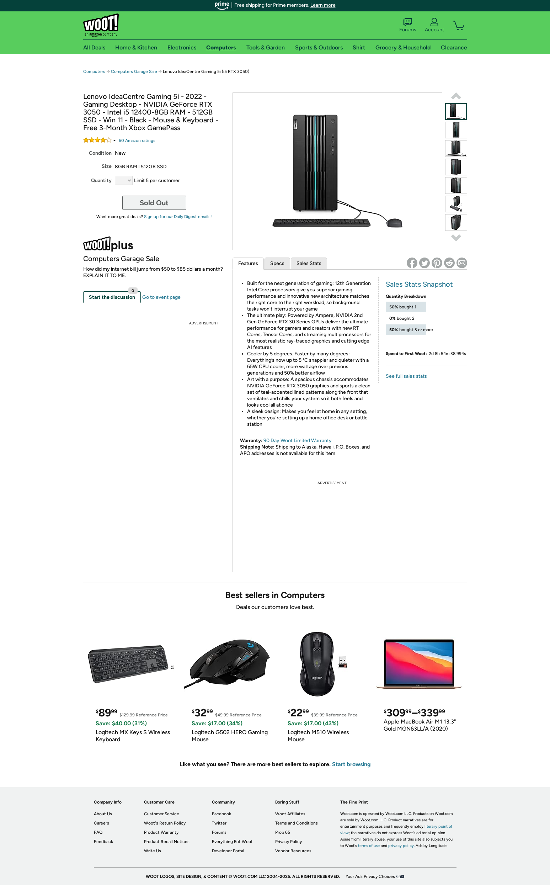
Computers (94, 71)
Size (107, 166)
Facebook (221, 813)
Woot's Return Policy (165, 823)
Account (434, 25)
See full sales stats (406, 376)
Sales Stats (309, 263)
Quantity (101, 180)
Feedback (103, 841)
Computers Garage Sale (134, 71)
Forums (407, 25)
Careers (101, 823)
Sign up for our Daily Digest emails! (178, 216)
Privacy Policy (288, 841)
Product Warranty (161, 832)
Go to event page (161, 297)
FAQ (98, 832)
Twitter (219, 823)
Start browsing (351, 764)
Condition (100, 153)
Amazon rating (137, 140)
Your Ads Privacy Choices (370, 876)
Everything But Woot (232, 841)
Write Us (152, 850)
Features (248, 263)
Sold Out (154, 202)
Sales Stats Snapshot (419, 284)
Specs (277, 263)
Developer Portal (228, 850)
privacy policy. (401, 845)
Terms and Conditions (296, 823)
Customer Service (161, 813)
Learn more (323, 5)
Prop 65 (282, 832)
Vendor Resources (293, 850)
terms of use (369, 845)
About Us (103, 813)
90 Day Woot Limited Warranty (297, 441)
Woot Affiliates (290, 813)
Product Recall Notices (166, 841)
